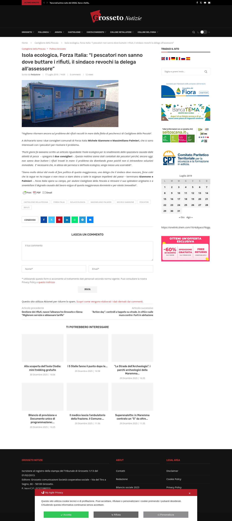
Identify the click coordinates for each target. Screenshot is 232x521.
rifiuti (27, 207)
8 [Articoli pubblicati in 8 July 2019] (165, 193)
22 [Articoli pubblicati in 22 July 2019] (164, 204)
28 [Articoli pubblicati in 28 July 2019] (206, 204)
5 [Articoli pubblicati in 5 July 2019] (192, 187)
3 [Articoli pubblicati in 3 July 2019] (178, 187)
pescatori (144, 202)
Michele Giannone (125, 202)
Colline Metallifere (120, 32)
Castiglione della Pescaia (46, 42)
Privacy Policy (174, 487)
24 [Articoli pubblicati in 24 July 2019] (178, 204)
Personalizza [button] (166, 514)
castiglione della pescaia (36, 202)
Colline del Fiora (147, 32)
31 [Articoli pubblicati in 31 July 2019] (178, 210)
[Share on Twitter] (51, 220)
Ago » (189, 217)
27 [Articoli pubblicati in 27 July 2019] (199, 204)
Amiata (58, 32)
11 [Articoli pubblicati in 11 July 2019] (185, 193)
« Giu (181, 217)
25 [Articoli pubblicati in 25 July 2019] (185, 204)
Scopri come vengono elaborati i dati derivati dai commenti (110, 301)
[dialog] (116, 505)
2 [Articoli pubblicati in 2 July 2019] (172, 187)
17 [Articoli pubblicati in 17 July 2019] (178, 199)
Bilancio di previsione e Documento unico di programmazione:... (42, 419)
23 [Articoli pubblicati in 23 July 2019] (171, 204)
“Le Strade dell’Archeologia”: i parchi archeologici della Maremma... (132, 370)
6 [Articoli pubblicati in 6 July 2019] (199, 187)
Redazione (35, 74)
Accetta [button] (66, 514)
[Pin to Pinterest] (59, 220)
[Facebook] (197, 2)
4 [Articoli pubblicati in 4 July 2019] (186, 187)
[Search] (193, 32)
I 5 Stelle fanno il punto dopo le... (88, 366)
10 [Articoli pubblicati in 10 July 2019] (178, 193)
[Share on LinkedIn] (67, 220)
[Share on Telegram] (82, 220)
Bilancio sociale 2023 (127, 487)
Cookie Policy (173, 479)
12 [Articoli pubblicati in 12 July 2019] (192, 193)
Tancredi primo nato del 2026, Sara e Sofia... (70, 3)
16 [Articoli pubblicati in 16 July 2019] (171, 199)
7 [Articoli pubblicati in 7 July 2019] (207, 187)
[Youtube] (205, 2)
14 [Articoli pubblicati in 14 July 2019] (206, 193)
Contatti (120, 470)
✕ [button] (190, 493)
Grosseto (27, 32)
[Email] (209, 2)
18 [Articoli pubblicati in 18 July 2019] (185, 199)
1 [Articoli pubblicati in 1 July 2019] (165, 187)
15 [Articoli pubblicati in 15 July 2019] (164, 199)
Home (25, 42)
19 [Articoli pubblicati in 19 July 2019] (192, 199)
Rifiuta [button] (116, 514)
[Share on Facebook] (44, 220)
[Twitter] (201, 2)
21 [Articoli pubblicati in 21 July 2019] (206, 199)
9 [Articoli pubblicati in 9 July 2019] (172, 193)
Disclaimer (172, 470)
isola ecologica (77, 202)
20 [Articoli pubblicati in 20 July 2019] (199, 199)
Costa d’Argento (95, 32)
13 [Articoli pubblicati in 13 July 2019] (199, 193)
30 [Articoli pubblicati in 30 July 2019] (171, 210)
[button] (44, 2)
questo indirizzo (46, 282)
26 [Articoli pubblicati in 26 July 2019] (192, 204)
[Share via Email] (90, 220)
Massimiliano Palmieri (101, 202)
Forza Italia (59, 202)
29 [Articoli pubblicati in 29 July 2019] (164, 210)
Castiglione (74, 32)
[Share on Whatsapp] (75, 220)
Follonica (43, 32)
